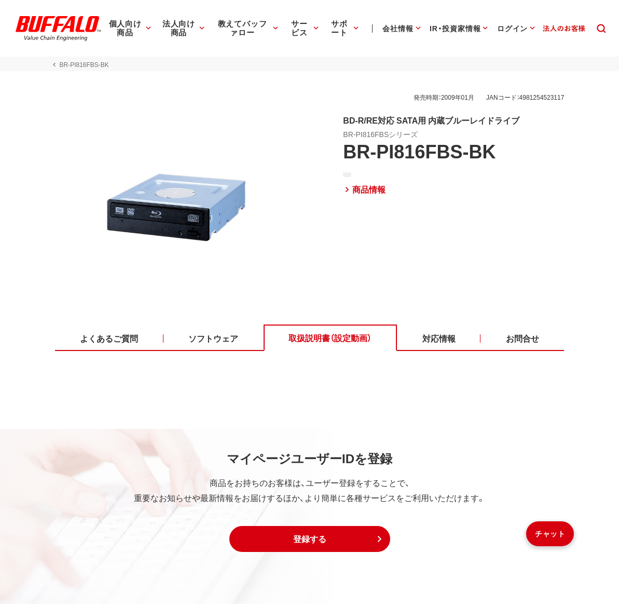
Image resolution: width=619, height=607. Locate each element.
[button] (309, 542)
